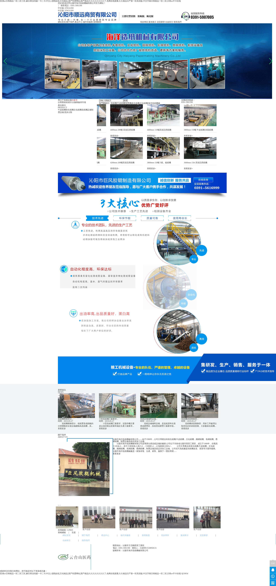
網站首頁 (62, 22)
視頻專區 (144, 22)
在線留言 (169, 22)
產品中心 (79, 22)
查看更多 (62, 429)
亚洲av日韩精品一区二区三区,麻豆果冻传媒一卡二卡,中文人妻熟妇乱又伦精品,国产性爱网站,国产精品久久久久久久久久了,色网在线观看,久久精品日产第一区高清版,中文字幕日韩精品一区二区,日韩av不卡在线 (90, 1)
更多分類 (68, 112)
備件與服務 (88, 22)
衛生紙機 (70, 110)
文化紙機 (78, 110)
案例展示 (152, 22)
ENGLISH (69, 8)
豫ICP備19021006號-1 (159, 550)
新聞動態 (97, 22)
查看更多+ (116, 136)
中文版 (61, 8)
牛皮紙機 (62, 110)
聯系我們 (178, 22)
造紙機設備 (86, 110)
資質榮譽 (161, 22)
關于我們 (70, 22)
